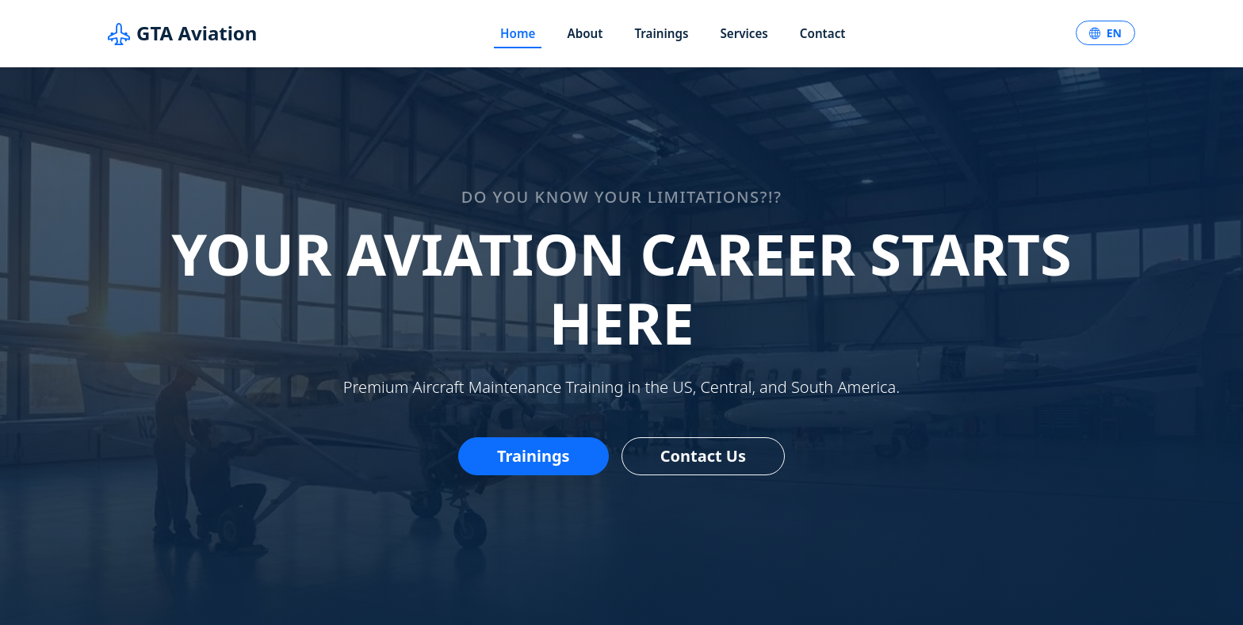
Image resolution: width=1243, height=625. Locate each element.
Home (517, 33)
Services (743, 33)
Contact (823, 33)
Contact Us (703, 456)
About (584, 33)
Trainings (661, 33)
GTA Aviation (182, 33)
